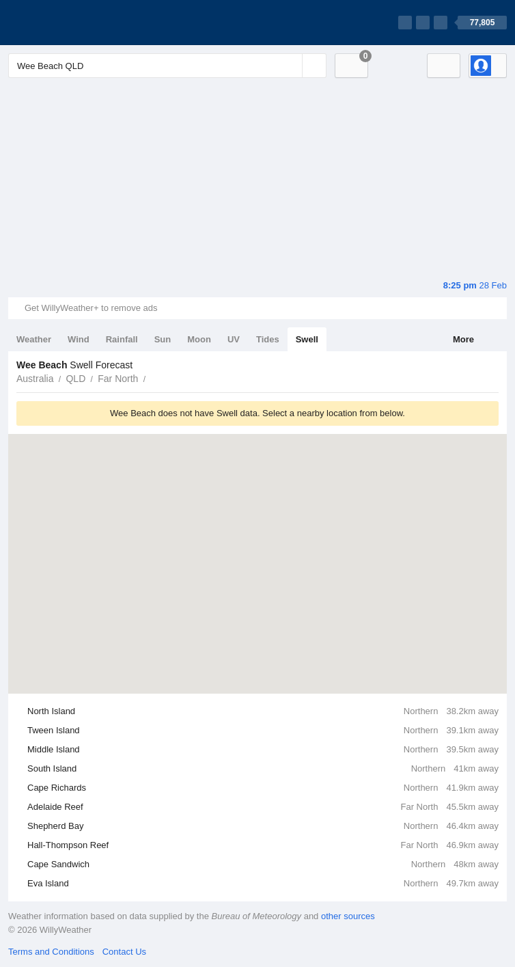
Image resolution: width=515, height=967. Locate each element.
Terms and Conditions (51, 951)
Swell (307, 339)
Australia (34, 378)
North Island (263, 711)
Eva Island (263, 883)
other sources (348, 916)
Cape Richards (263, 788)
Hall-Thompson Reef (263, 845)
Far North (118, 378)
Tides (267, 339)
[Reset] (290, 65)
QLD (75, 378)
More (463, 339)
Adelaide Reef (263, 807)
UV (233, 339)
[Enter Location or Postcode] (167, 65)
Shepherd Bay (263, 826)
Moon (199, 339)
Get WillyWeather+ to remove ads (91, 308)
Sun (162, 339)
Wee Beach (153, 377)
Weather (33, 339)
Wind (78, 339)
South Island (263, 769)
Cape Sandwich (263, 864)
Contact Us (124, 951)
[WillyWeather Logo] (72, 22)
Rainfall (122, 339)
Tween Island (263, 730)
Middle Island (263, 750)
